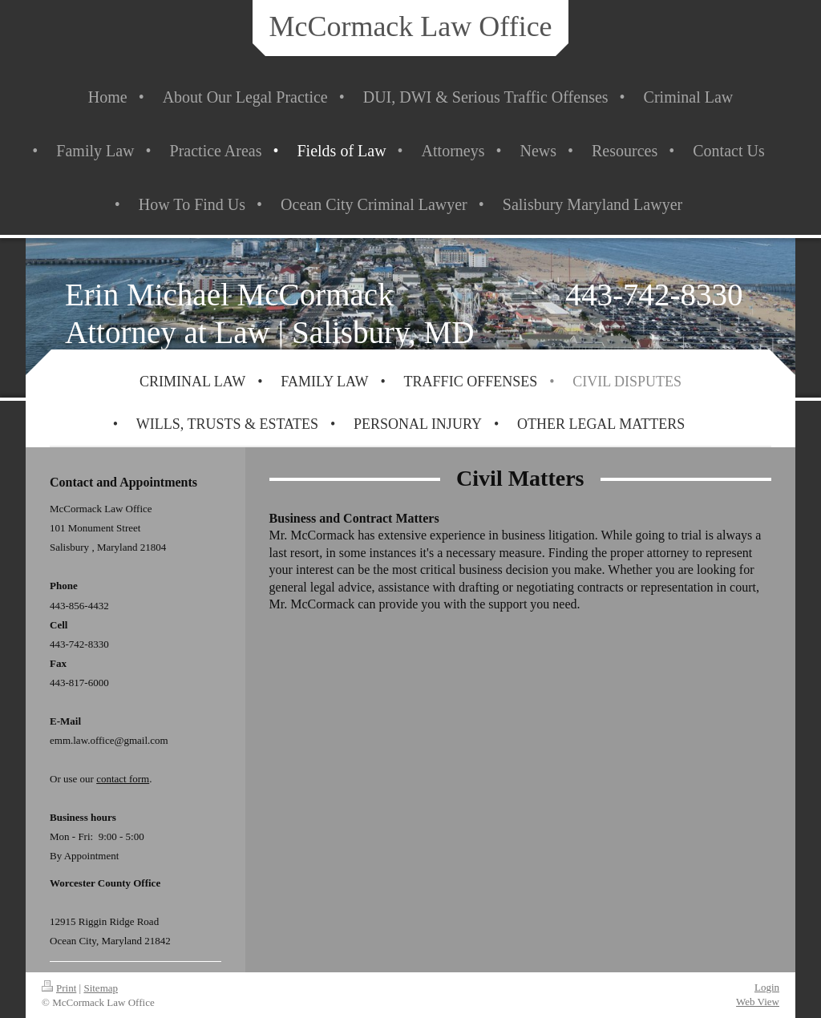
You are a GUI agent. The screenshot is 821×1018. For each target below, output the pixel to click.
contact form (122, 779)
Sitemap (100, 988)
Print (59, 988)
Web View (757, 1002)
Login (766, 987)
